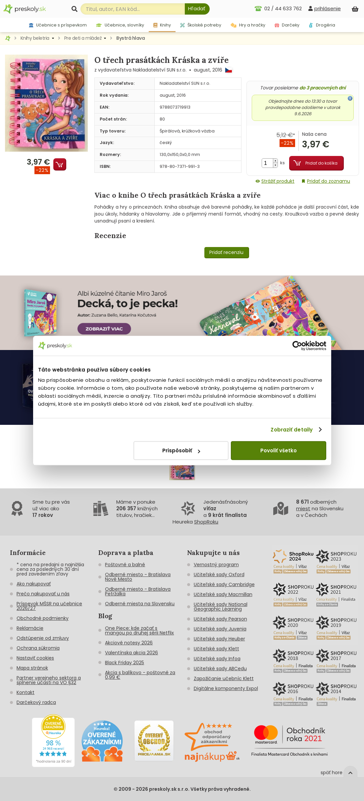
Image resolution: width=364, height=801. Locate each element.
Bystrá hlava (130, 38)
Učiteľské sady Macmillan (223, 594)
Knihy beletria (35, 38)
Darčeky (287, 25)
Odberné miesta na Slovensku (140, 603)
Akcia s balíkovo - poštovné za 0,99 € (140, 674)
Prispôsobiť (181, 450)
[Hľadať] (197, 9)
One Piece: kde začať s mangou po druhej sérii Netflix (139, 630)
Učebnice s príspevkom (58, 25)
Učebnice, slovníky (120, 25)
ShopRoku (206, 521)
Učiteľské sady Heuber (219, 638)
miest (303, 508)
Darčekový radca (36, 702)
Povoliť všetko (278, 450)
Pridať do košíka (321, 163)
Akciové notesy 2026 (129, 642)
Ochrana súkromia (38, 648)
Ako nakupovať (34, 583)
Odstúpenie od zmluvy (43, 638)
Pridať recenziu (226, 252)
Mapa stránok (32, 668)
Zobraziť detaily (292, 429)
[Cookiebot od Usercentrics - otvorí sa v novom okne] (297, 346)
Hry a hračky (248, 25)
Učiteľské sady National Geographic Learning (220, 606)
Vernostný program (216, 564)
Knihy (162, 25)
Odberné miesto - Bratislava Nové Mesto (138, 576)
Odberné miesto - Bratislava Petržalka (138, 591)
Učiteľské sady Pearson (220, 619)
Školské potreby (200, 25)
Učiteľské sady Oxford (219, 574)
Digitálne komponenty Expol (226, 688)
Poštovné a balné (125, 564)
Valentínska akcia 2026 (131, 652)
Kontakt (25, 692)
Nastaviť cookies (35, 658)
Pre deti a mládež (83, 38)
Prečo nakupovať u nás (43, 593)
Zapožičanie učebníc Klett (224, 678)
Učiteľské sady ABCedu (220, 668)
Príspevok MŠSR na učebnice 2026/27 (49, 606)
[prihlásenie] (324, 8)
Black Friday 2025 (124, 662)
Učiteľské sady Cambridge (224, 584)
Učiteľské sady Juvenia (220, 629)
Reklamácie (30, 628)
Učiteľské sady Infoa (217, 658)
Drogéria (322, 25)
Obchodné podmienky (43, 618)
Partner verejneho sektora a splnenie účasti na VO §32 (49, 680)
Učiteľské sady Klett (216, 648)
